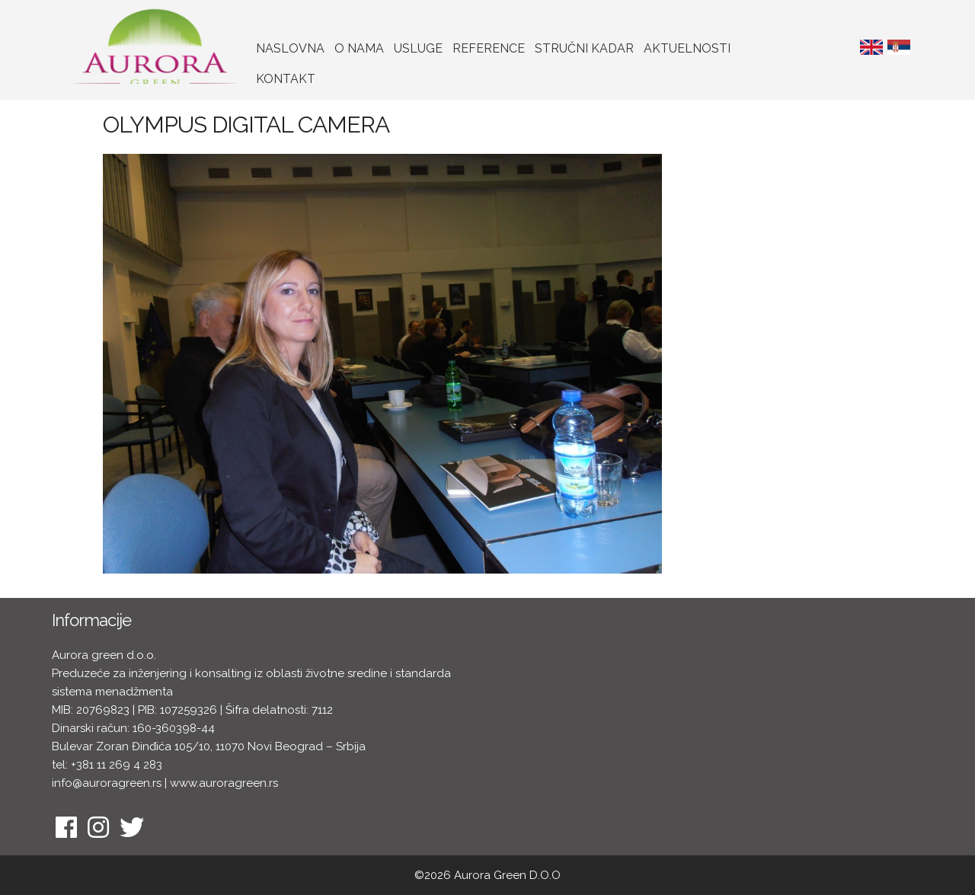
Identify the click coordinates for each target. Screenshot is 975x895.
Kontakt (285, 79)
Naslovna (290, 48)
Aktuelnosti (687, 48)
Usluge (418, 48)
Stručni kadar (584, 48)
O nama (359, 48)
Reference (488, 48)
